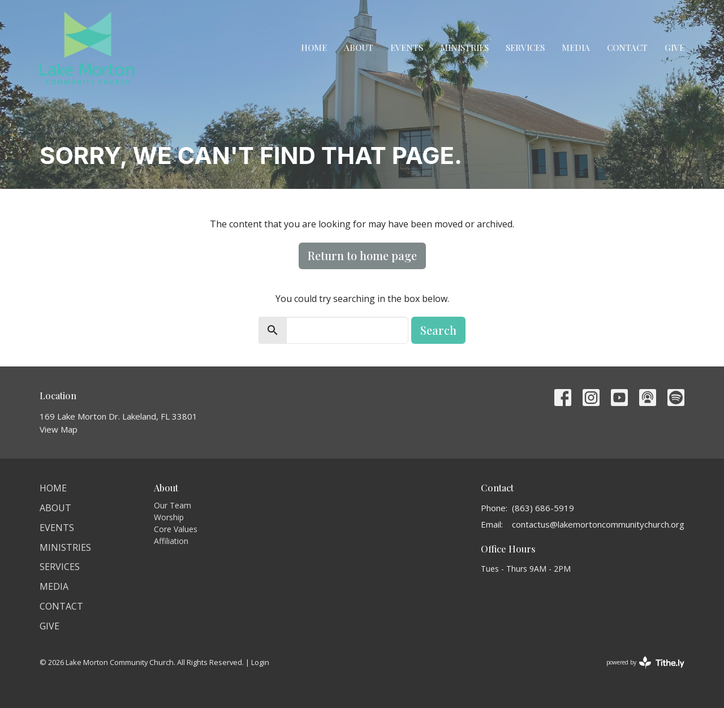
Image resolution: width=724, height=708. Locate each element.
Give (674, 47)
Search (438, 330)
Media (576, 47)
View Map (58, 429)
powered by (645, 662)
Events (406, 47)
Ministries (464, 47)
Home (314, 47)
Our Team (172, 505)
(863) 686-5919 (543, 507)
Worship (169, 517)
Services (525, 47)
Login (260, 662)
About (358, 47)
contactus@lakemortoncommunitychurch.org (598, 524)
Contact (627, 47)
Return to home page (362, 255)
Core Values (175, 529)
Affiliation (171, 541)
